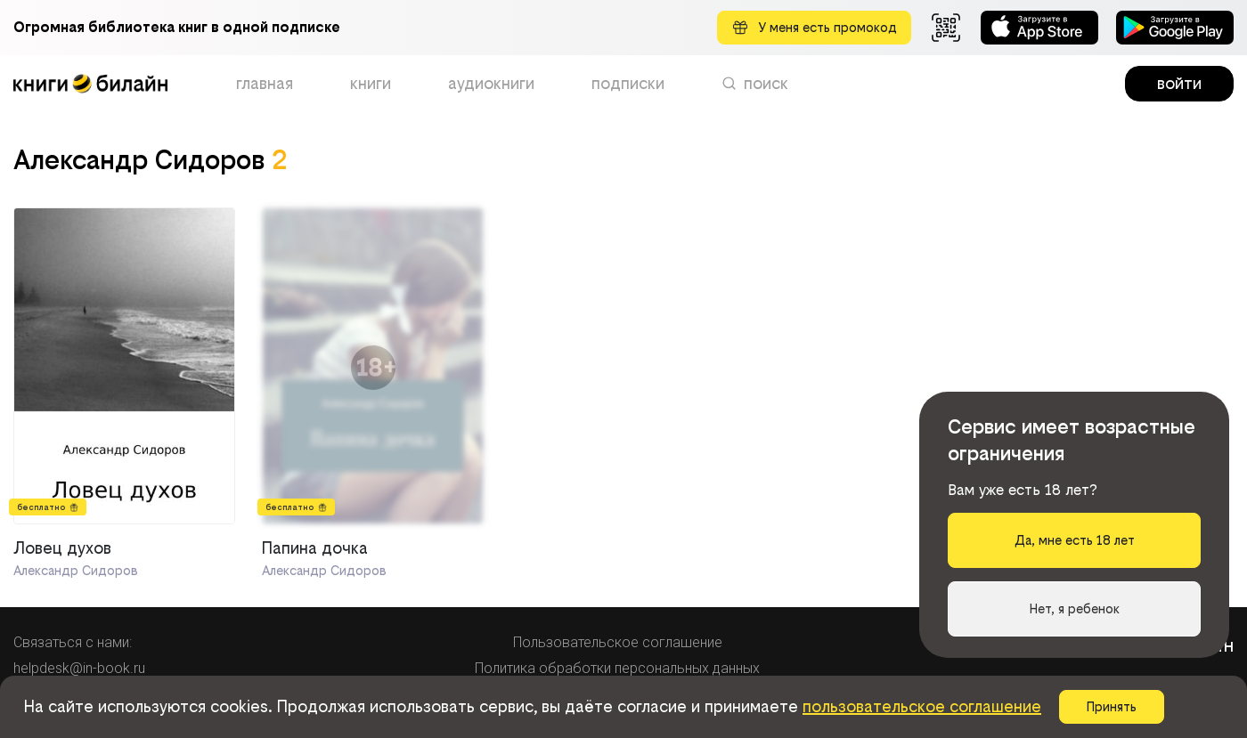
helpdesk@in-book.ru (79, 668)
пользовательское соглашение (922, 706)
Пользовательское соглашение (617, 642)
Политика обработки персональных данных (617, 668)
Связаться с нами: (72, 642)
